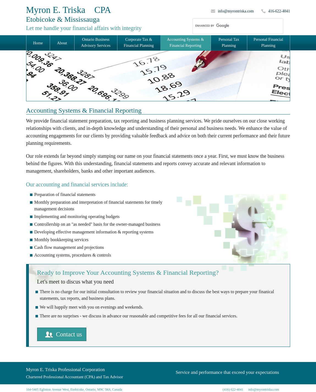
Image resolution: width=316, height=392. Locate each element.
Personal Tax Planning (229, 42)
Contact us (69, 334)
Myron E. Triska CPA (68, 14)
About (62, 43)
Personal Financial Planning (268, 42)
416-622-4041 (279, 11)
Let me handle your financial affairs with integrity (84, 28)
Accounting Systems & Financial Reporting (185, 42)
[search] (230, 26)
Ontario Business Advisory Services (96, 42)
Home (38, 43)
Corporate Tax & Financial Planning (139, 42)
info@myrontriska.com (236, 11)
